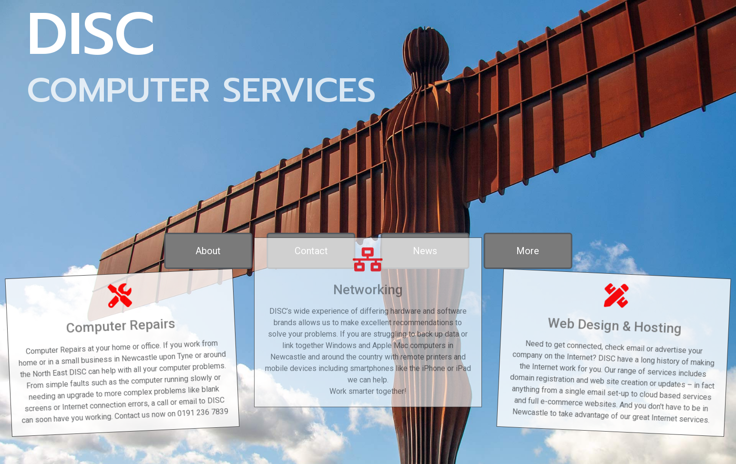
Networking (368, 275)
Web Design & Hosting (618, 322)
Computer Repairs (117, 322)
